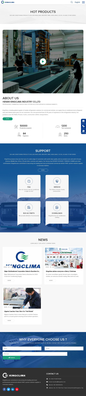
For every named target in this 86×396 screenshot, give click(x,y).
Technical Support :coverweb (75, 393)
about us (11, 98)
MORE (7, 118)
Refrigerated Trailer (44, 393)
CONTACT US (52, 370)
